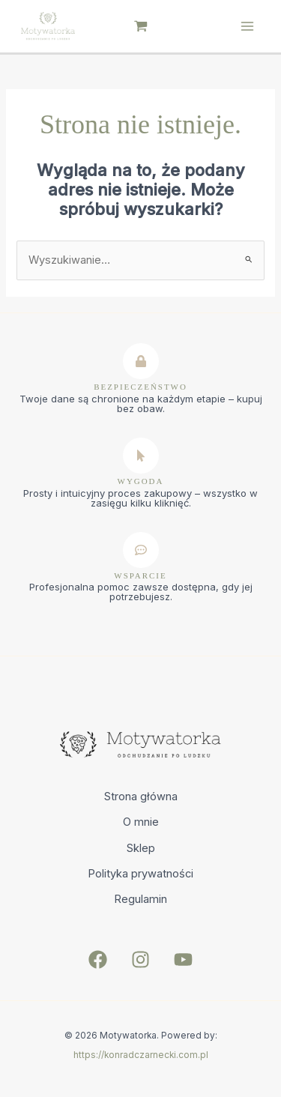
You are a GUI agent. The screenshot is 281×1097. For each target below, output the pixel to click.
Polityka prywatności (140, 873)
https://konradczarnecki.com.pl (140, 1055)
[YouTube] (183, 959)
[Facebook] (97, 959)
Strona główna (141, 796)
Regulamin (140, 899)
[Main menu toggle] (247, 26)
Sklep (141, 848)
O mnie (141, 822)
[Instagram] (140, 959)
